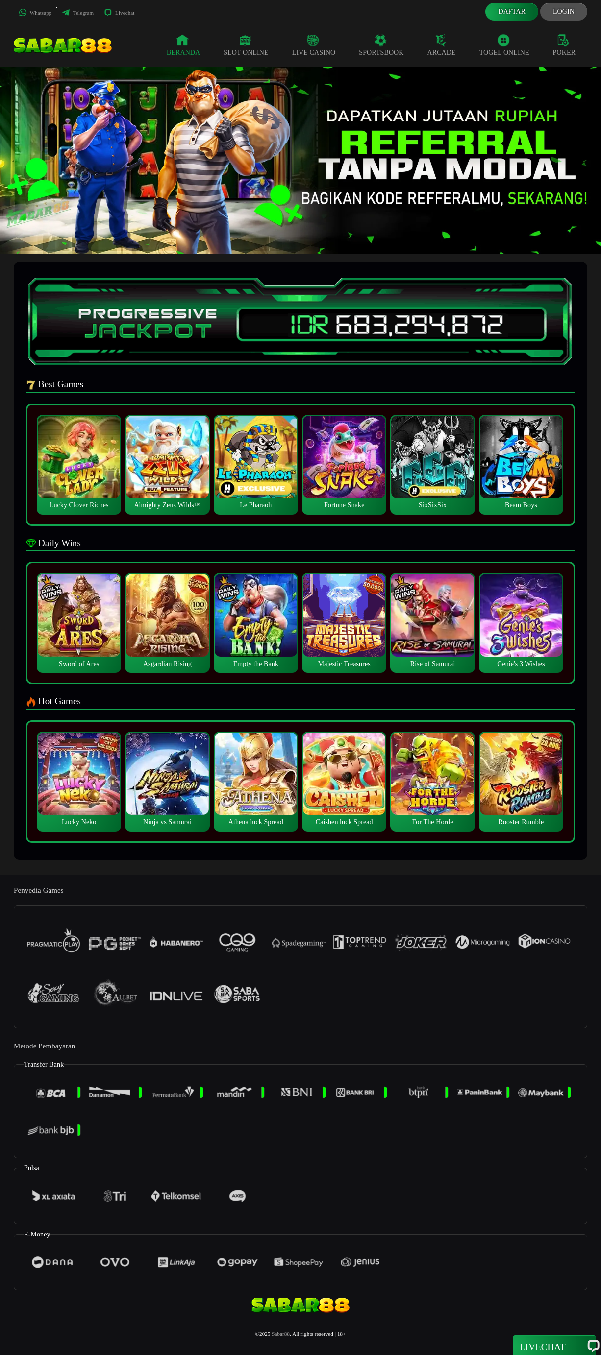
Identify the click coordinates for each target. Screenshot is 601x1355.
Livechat (119, 13)
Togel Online (504, 45)
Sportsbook (381, 45)
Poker (564, 45)
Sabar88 (281, 1334)
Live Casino (314, 45)
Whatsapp (35, 13)
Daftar (512, 11)
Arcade (441, 45)
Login (564, 11)
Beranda (183, 45)
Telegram (78, 13)
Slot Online (246, 45)
